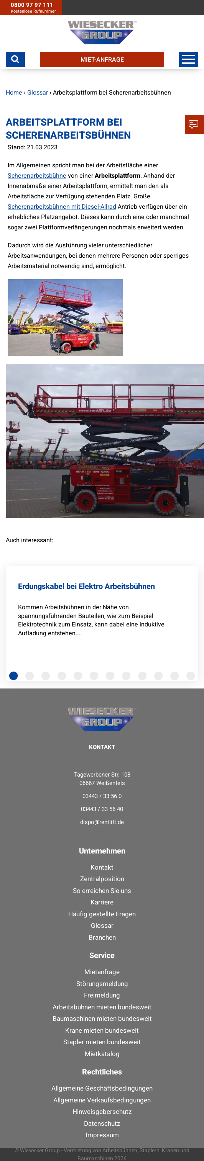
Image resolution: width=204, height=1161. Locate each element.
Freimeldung (102, 995)
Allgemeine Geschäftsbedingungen (102, 1088)
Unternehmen (102, 851)
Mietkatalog (102, 1054)
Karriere (102, 902)
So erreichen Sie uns (102, 891)
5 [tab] (79, 678)
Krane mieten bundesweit (102, 1030)
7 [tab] (112, 678)
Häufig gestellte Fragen (102, 914)
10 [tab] (160, 678)
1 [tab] (15, 678)
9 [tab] (144, 678)
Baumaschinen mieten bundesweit (102, 1019)
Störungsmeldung (102, 984)
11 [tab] (176, 678)
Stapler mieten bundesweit (102, 1042)
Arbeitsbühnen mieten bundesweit (102, 1007)
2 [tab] (31, 678)
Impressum (102, 1135)
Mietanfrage (102, 972)
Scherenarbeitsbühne (37, 175)
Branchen (102, 937)
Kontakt (102, 867)
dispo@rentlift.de (102, 822)
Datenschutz (102, 1123)
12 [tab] (192, 678)
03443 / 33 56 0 (102, 796)
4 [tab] (63, 678)
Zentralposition (102, 879)
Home (14, 92)
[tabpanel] (102, 622)
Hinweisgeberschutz (102, 1112)
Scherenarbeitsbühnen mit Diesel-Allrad (62, 206)
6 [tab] (96, 678)
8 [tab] (128, 678)
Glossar (102, 925)
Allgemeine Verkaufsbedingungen (102, 1100)
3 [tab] (47, 678)
